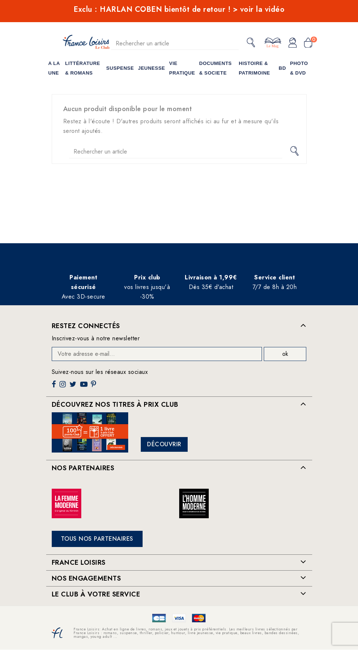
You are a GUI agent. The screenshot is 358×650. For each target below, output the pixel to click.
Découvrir (164, 444)
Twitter (73, 387)
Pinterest (94, 387)
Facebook (55, 387)
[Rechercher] (175, 43)
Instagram (63, 387)
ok (285, 354)
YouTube (84, 387)
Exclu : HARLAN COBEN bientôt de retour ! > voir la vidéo (179, 9)
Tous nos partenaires (97, 538)
